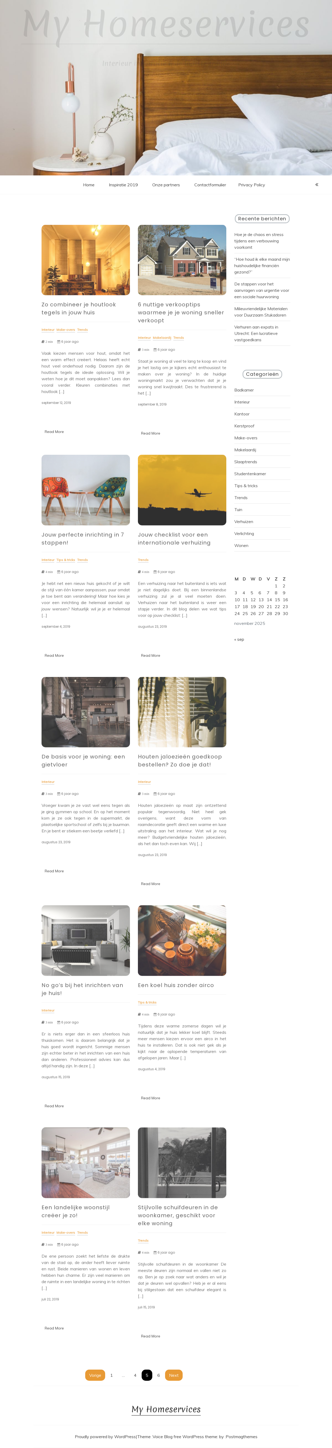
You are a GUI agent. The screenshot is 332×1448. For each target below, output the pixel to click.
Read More (54, 431)
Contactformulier (210, 184)
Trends (241, 497)
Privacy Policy (251, 184)
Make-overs (245, 437)
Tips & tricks (246, 485)
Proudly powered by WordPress (105, 1436)
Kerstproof (244, 425)
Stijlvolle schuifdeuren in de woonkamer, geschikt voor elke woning (178, 1218)
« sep (239, 639)
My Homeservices (166, 24)
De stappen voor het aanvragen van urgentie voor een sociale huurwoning (261, 290)
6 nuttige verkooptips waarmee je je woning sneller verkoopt (181, 315)
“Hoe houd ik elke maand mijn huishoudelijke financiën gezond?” (262, 265)
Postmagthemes (241, 1436)
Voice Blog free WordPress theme (185, 1436)
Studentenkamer (250, 473)
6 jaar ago (67, 344)
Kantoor (241, 413)
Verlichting (244, 533)
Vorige (95, 1375)
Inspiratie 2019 (123, 184)
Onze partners (166, 184)
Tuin (238, 509)
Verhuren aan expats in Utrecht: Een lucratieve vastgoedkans (256, 333)
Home (89, 184)
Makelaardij (245, 449)
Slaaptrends (245, 461)
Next (174, 1375)
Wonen (241, 545)
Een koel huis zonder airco (176, 988)
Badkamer (244, 390)
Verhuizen (243, 521)
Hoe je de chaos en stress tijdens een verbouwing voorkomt (259, 241)
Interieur (242, 402)
